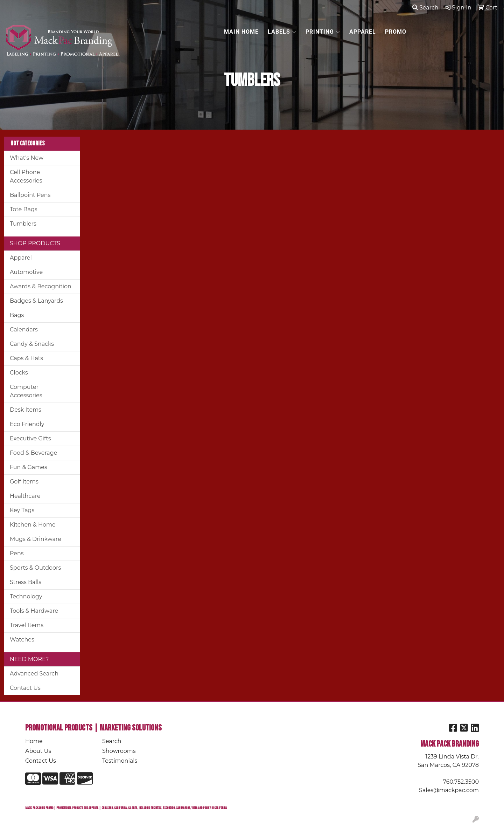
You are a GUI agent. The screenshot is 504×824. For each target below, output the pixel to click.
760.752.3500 (461, 781)
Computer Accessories (26, 391)
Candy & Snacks (32, 344)
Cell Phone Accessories (26, 176)
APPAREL (362, 31)
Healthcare (25, 496)
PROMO (395, 31)
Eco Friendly (27, 424)
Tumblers (23, 223)
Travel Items (26, 625)
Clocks (19, 372)
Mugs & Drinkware (35, 539)
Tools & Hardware (34, 610)
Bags (17, 315)
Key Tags (22, 510)
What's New (26, 157)
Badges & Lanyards (36, 300)
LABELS (282, 32)
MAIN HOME (241, 31)
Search (425, 7)
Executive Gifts (30, 438)
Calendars (24, 329)
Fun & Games (28, 467)
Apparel (21, 257)
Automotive (26, 272)
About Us (38, 751)
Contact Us (25, 688)
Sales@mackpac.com (449, 790)
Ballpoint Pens (30, 195)
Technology (26, 596)
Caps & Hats (26, 358)
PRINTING (323, 32)
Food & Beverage (33, 452)
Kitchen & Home (33, 524)
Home (34, 741)
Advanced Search (34, 673)
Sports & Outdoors (35, 567)
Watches (22, 639)
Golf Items (24, 481)
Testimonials (119, 760)
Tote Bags (23, 209)
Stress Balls (25, 582)
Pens (17, 553)
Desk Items (25, 409)
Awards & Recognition (40, 286)
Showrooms (119, 751)
